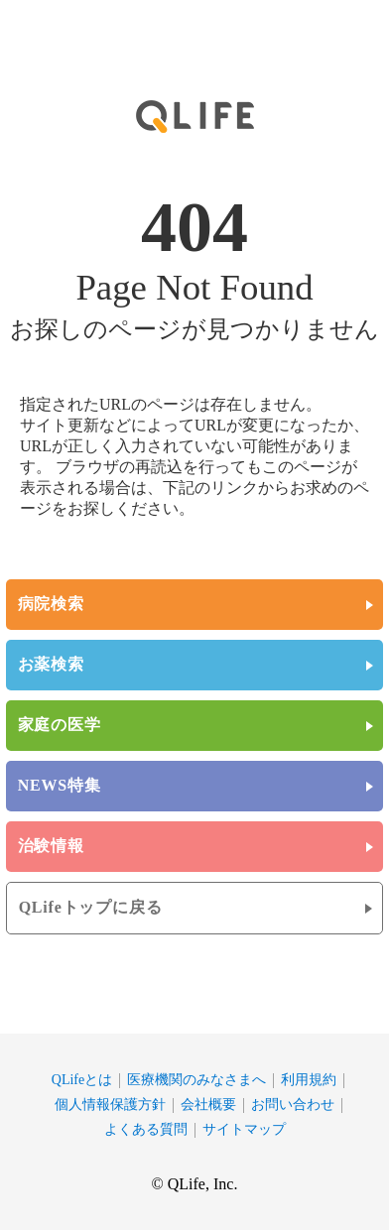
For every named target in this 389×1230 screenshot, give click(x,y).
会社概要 (208, 1104)
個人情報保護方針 (110, 1104)
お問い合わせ (292, 1104)
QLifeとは (82, 1079)
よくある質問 (146, 1129)
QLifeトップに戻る (91, 907)
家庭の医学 (59, 724)
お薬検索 (51, 664)
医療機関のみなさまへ (196, 1079)
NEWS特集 (59, 785)
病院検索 (51, 603)
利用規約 (308, 1079)
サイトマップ (244, 1129)
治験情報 (51, 845)
